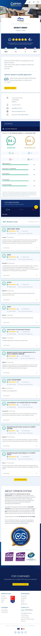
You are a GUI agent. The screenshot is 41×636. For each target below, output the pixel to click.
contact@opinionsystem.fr (26, 613)
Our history (3, 596)
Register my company (21, 584)
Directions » (23, 621)
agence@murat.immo (17, 108)
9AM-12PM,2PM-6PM (23, 114)
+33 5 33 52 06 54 (24, 615)
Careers (2, 600)
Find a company (4, 610)
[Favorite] (36, 207)
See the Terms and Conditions (20, 523)
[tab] (23, 610)
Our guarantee (4, 598)
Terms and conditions (15, 625)
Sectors (22, 602)
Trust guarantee (4, 612)
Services (22, 600)
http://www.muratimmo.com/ (18, 111)
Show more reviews (20, 479)
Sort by (32, 221)
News (2, 602)
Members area (24, 604)
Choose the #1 (24, 596)
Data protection (23, 625)
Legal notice (8, 625)
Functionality (23, 598)
